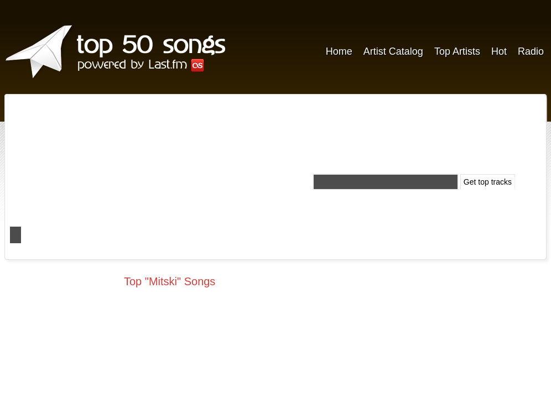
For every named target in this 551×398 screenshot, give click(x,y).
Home (339, 51)
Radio (531, 51)
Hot (499, 51)
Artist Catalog (393, 51)
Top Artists (457, 51)
